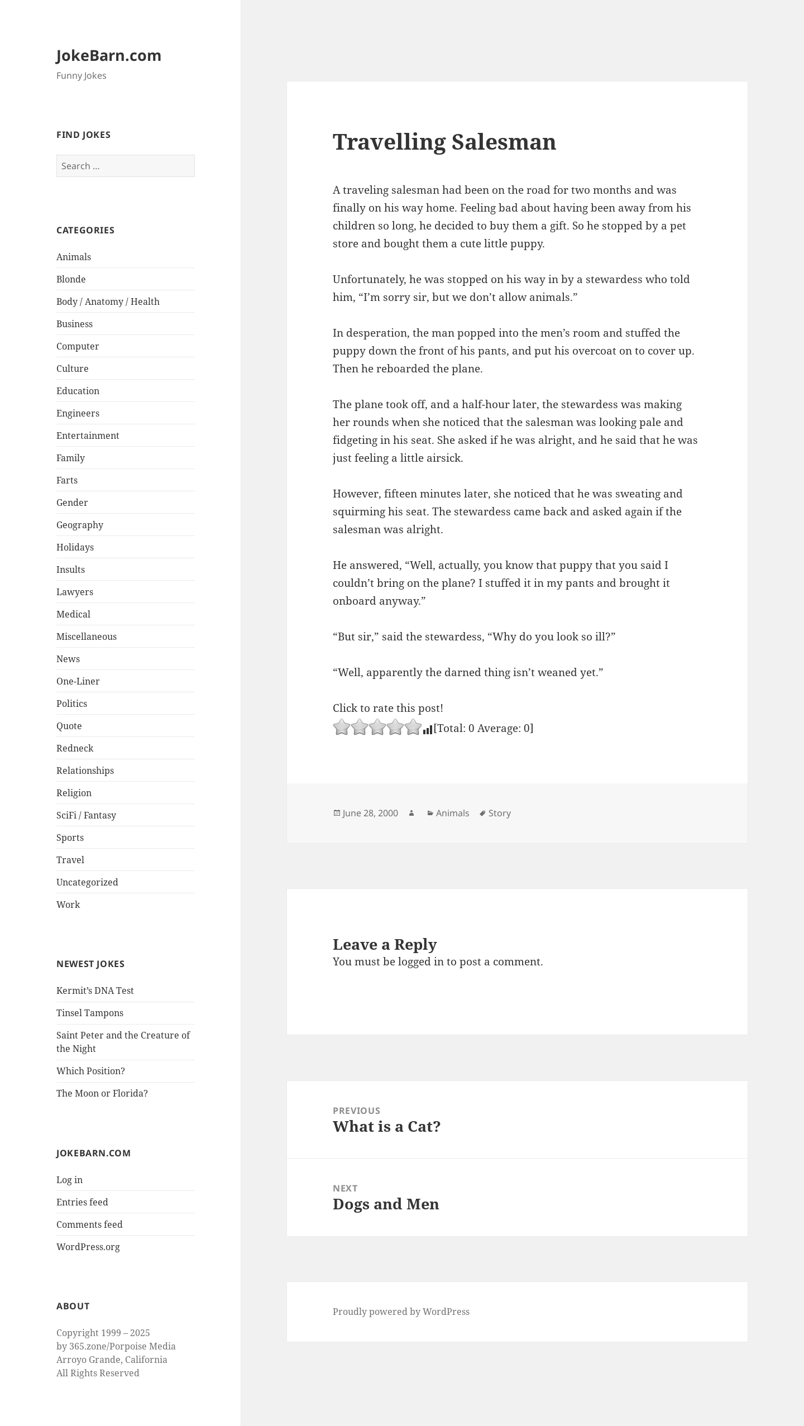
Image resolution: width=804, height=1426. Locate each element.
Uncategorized (87, 882)
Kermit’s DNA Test (95, 990)
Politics (71, 703)
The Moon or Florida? (102, 1093)
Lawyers (74, 592)
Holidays (75, 547)
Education (77, 391)
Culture (72, 368)
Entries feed (82, 1202)
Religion (74, 793)
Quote (69, 726)
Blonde (71, 279)
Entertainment (87, 435)
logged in (421, 961)
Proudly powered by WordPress (401, 1311)
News (68, 659)
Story (500, 813)
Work (68, 904)
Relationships (85, 770)
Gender (72, 502)
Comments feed (89, 1224)
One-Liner (78, 681)
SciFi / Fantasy (86, 815)
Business (74, 324)
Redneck (74, 748)
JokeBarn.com (109, 55)
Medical (73, 614)
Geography (79, 525)
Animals (73, 257)
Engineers (77, 413)
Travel (70, 860)
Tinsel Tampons (89, 1013)
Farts (67, 480)
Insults (70, 569)
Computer (77, 346)
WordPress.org (88, 1247)
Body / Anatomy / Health (108, 301)
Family (70, 458)
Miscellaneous (86, 636)
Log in (69, 1180)
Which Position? (90, 1071)
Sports (70, 837)
